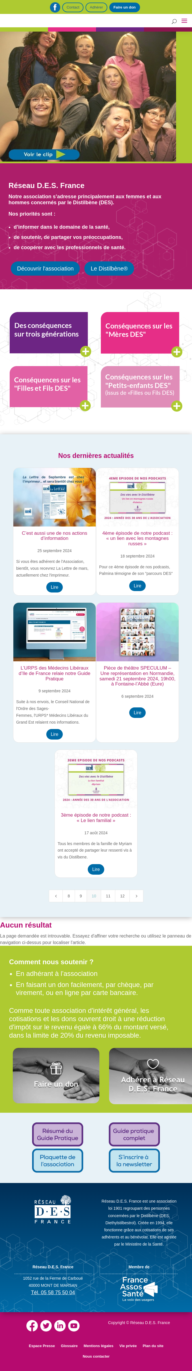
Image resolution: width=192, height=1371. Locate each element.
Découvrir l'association (45, 268)
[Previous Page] (56, 896)
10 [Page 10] (94, 896)
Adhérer (96, 7)
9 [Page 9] (81, 896)
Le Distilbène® (109, 268)
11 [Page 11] (108, 896)
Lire (55, 587)
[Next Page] (137, 896)
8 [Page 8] (69, 896)
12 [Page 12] (122, 896)
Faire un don (125, 7)
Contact (72, 7)
